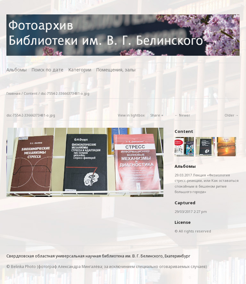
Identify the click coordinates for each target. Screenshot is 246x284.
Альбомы (16, 70)
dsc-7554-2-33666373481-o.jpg (65, 93)
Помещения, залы (115, 70)
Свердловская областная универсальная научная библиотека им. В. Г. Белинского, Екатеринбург (98, 256)
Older (229, 115)
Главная (13, 93)
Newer (184, 115)
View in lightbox (131, 115)
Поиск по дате (47, 70)
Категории (79, 70)
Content (30, 93)
